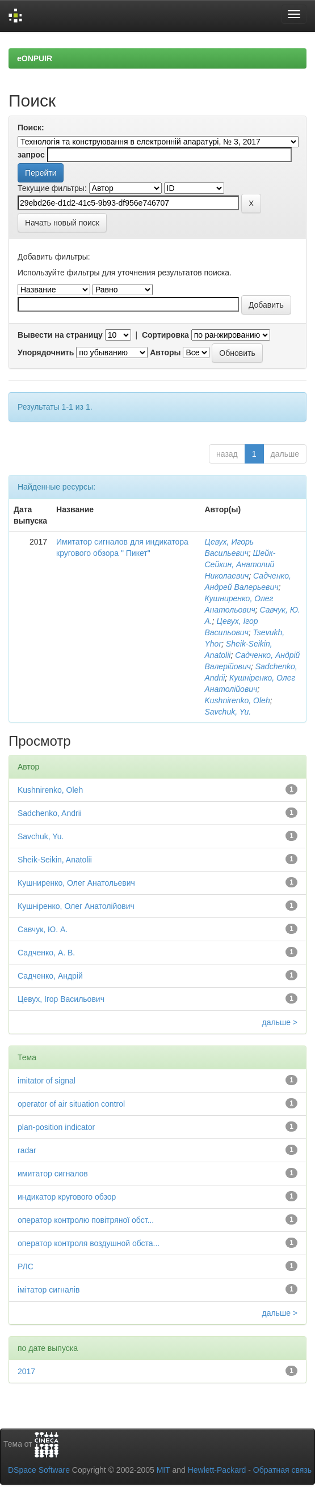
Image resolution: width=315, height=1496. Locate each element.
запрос (31, 154)
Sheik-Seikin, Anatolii (55, 859)
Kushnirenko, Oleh (237, 700)
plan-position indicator (56, 1127)
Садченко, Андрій (50, 975)
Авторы (165, 352)
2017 (26, 1371)
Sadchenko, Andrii (50, 813)
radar (27, 1150)
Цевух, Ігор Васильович (61, 999)
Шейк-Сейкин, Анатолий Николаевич (240, 564)
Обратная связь (282, 1469)
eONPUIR (34, 58)
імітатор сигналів (48, 1289)
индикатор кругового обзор (67, 1196)
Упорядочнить (46, 352)
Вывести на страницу (60, 334)
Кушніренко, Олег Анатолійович (76, 906)
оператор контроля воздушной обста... (88, 1243)
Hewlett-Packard (217, 1469)
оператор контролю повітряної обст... (86, 1220)
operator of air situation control (71, 1103)
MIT (163, 1469)
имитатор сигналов (53, 1173)
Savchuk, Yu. (228, 711)
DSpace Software (39, 1469)
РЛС (25, 1266)
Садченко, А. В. (46, 952)
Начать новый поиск (62, 222)
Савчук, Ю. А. (43, 929)
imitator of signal (46, 1080)
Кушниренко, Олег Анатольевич (76, 882)
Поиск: (31, 127)
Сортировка (165, 334)
